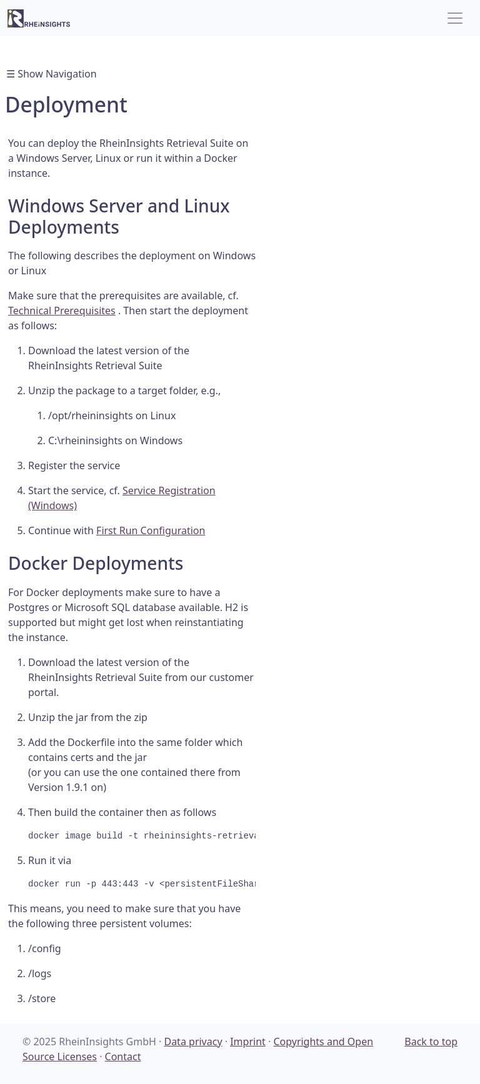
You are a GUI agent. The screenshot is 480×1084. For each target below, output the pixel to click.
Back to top (431, 1041)
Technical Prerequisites (62, 310)
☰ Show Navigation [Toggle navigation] (51, 73)
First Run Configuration (150, 530)
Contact (123, 1056)
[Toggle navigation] (455, 18)
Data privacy (193, 1041)
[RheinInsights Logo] (39, 18)
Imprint (248, 1041)
